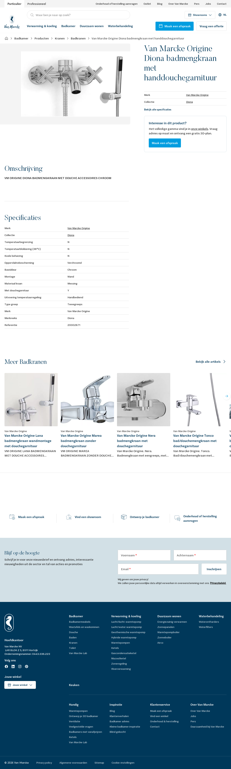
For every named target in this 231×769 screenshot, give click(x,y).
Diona (189, 102)
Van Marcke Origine (197, 95)
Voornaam (128, 555)
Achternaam (185, 555)
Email (125, 569)
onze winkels (199, 129)
